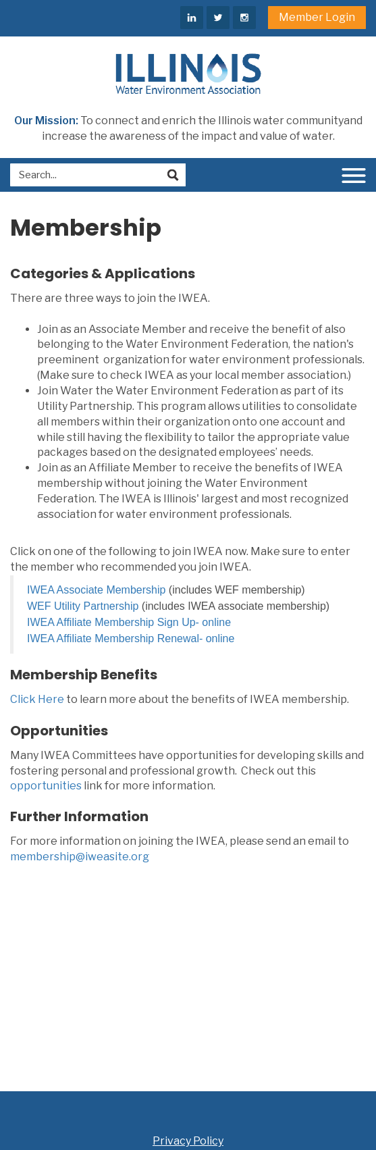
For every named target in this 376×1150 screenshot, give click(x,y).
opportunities (46, 785)
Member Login (317, 17)
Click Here (37, 699)
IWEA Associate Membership (96, 590)
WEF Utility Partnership (82, 606)
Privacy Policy (188, 1140)
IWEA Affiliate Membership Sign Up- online (129, 622)
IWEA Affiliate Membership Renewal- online (130, 638)
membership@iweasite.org (79, 856)
